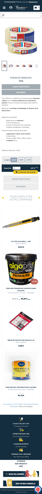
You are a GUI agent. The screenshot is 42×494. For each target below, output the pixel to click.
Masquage (14, 406)
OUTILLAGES (18, 404)
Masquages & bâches (31, 404)
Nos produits (7, 404)
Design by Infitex (21, 492)
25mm (14, 160)
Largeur (7, 160)
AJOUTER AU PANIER (25, 172)
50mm (29, 160)
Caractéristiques (21, 87)
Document (21, 92)
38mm (21, 160)
